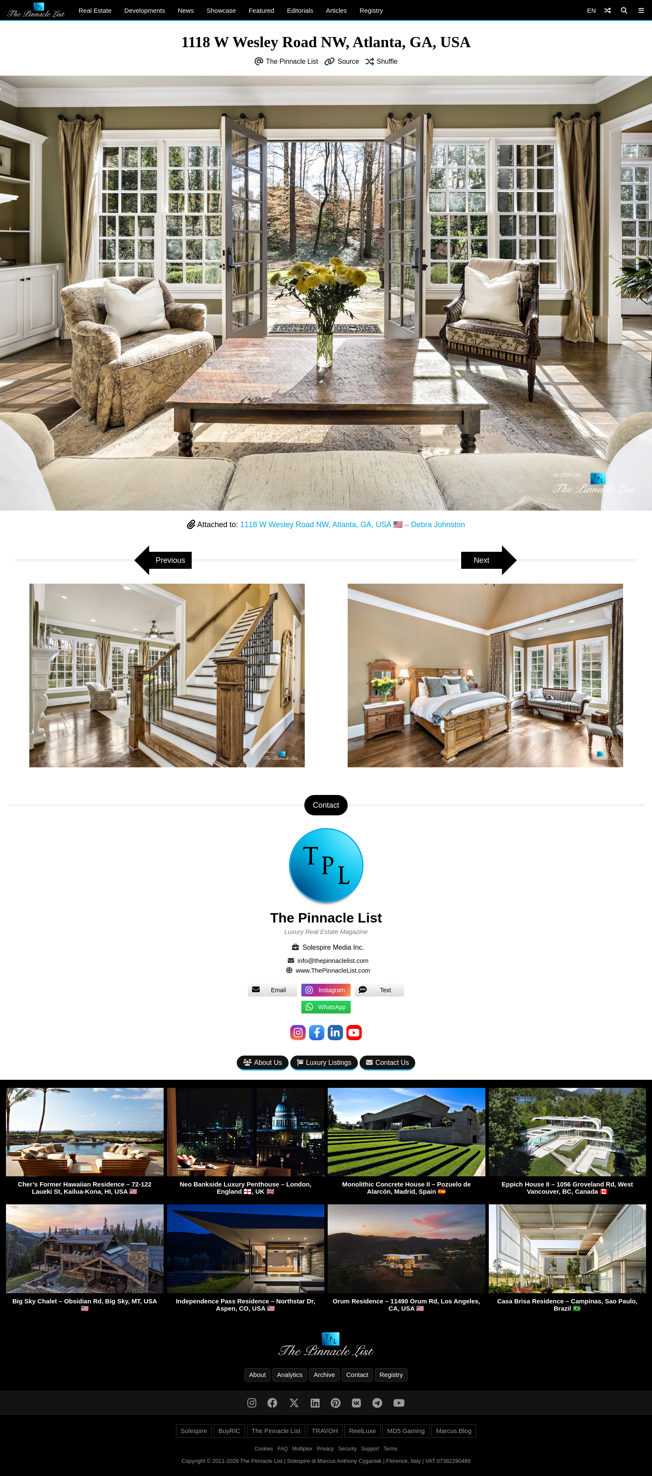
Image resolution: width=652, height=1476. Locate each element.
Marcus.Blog (453, 1430)
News (186, 10)
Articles (336, 10)
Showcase (221, 10)
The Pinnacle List (292, 61)
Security (347, 1449)
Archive (324, 1374)
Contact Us (387, 1062)
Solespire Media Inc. (333, 947)
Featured (261, 10)
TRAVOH (324, 1430)
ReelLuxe (362, 1430)
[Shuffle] (607, 10)
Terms (390, 1449)
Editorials (300, 10)
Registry (371, 10)
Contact (357, 1374)
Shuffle (387, 61)
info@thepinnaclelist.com (333, 960)
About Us (262, 1062)
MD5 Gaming (406, 1430)
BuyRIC (229, 1430)
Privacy (325, 1449)
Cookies (264, 1449)
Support (370, 1449)
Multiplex (302, 1449)
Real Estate (95, 10)
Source (348, 61)
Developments (145, 10)
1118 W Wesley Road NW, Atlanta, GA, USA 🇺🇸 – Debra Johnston (352, 524)
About (257, 1374)
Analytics (290, 1374)
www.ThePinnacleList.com (333, 970)
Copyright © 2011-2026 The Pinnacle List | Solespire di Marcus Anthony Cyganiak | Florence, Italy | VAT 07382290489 (326, 1461)
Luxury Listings (324, 1062)
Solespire (194, 1430)
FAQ (283, 1449)
